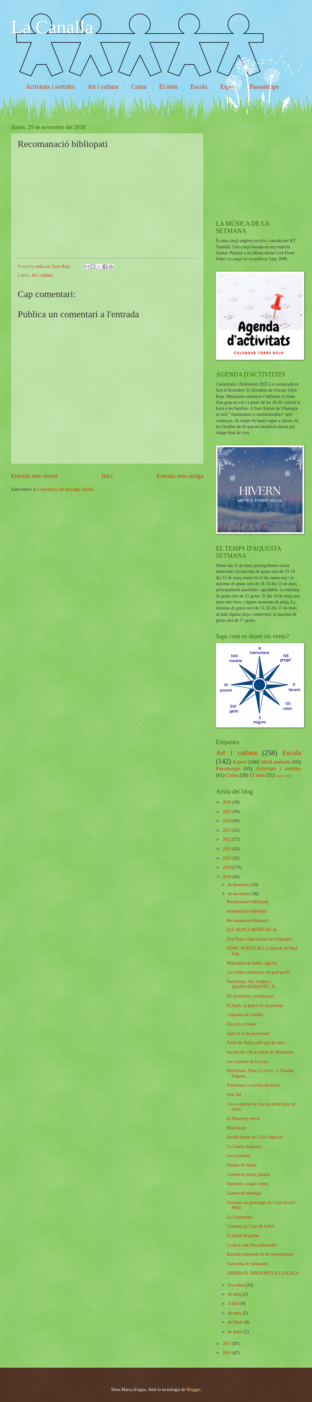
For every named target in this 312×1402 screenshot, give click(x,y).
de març (235, 1313)
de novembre (239, 893)
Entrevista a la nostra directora (253, 1085)
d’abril (234, 1303)
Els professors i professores (250, 996)
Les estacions (238, 1155)
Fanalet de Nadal (241, 1165)
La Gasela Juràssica (244, 1146)
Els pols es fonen (241, 1024)
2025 (227, 811)
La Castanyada (239, 1217)
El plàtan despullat (243, 1235)
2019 (227, 867)
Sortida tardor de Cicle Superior (254, 1137)
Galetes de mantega (244, 1193)
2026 (227, 802)
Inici (107, 475)
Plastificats (236, 1128)
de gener (236, 1331)
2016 (227, 1352)
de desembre (239, 884)
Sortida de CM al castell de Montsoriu (260, 1052)
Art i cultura (103, 86)
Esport (239, 762)
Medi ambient (276, 762)
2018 (227, 876)
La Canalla (52, 27)
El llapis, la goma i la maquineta (255, 1005)
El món (168, 86)
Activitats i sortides (50, 86)
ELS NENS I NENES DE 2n (252, 929)
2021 (227, 848)
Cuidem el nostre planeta (248, 1174)
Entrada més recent (34, 475)
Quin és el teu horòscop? (248, 1033)
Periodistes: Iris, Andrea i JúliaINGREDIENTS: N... (252, 984)
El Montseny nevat (243, 1118)
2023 (227, 830)
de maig (235, 1294)
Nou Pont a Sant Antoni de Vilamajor (259, 939)
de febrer (236, 1322)
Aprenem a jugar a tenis (247, 1183)
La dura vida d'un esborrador (252, 1245)
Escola (198, 86)
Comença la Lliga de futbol (250, 1226)
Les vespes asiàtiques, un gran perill (258, 972)
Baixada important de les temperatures (260, 1254)
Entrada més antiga (180, 475)
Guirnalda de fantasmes (247, 1263)
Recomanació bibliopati (247, 901)
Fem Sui (234, 1094)
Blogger (193, 1389)
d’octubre (237, 1285)
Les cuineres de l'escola (247, 1061)
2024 (227, 820)
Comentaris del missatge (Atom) (66, 489)
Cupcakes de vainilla (245, 1014)
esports (281, 775)
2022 (227, 839)
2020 (227, 858)
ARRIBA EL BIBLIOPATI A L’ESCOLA (263, 1273)
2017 (227, 1343)
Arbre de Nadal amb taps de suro (255, 1042)
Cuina (138, 86)
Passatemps (228, 769)
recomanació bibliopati (247, 911)
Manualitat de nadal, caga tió (252, 963)
